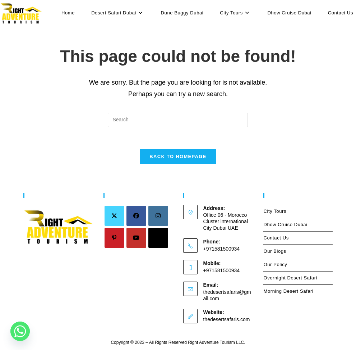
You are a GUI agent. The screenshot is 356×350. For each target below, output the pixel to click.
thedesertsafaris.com (226, 319)
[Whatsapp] (20, 331)
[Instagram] (158, 216)
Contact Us (275, 238)
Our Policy (275, 264)
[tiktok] (158, 238)
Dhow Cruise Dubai (285, 224)
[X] (114, 216)
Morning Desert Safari (288, 291)
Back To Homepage (177, 156)
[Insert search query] (178, 120)
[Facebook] (136, 216)
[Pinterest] (114, 238)
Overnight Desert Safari (290, 278)
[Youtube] (136, 238)
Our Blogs (274, 251)
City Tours (298, 211)
